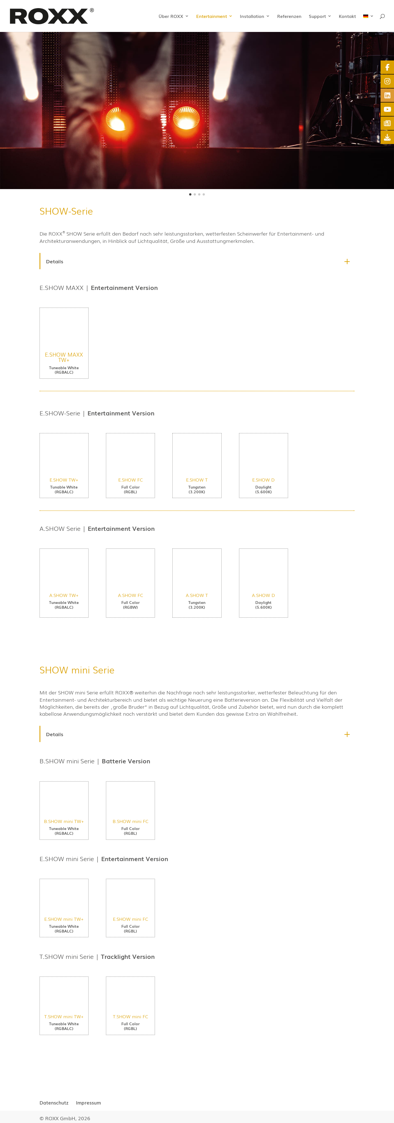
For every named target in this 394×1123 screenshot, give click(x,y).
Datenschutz (54, 1102)
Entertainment (211, 16)
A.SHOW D (263, 595)
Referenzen (289, 16)
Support (317, 16)
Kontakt (347, 16)
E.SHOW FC (130, 479)
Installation (252, 16)
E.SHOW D (263, 479)
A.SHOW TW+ (63, 595)
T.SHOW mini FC (130, 1016)
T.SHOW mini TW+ (64, 1016)
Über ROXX (171, 16)
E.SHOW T (197, 479)
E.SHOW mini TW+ (64, 918)
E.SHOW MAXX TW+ (64, 357)
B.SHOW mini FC (131, 821)
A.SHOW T (197, 595)
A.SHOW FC (130, 595)
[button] (190, 194)
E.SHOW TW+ (64, 479)
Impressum (88, 1102)
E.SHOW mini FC (130, 918)
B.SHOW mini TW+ (64, 821)
